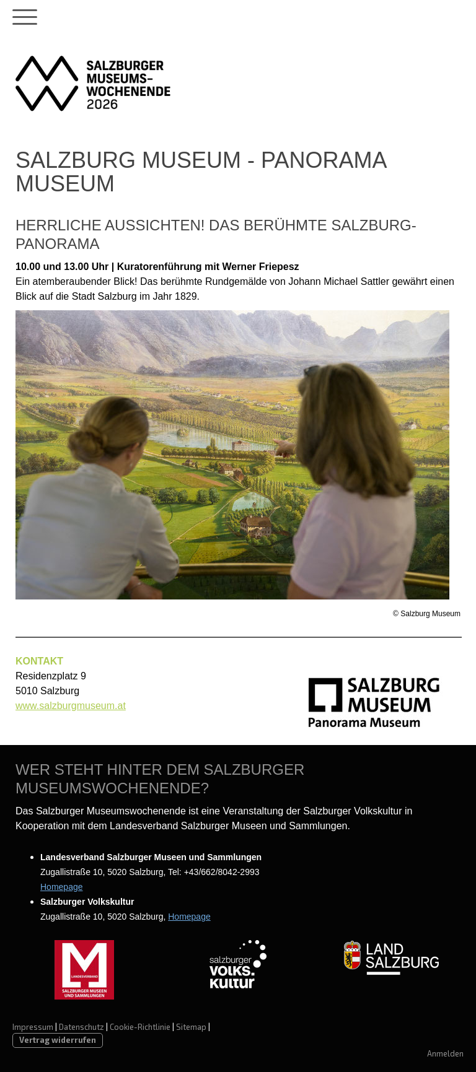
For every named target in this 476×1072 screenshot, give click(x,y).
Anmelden (445, 1053)
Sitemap (191, 1027)
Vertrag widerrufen (57, 1040)
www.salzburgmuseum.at (70, 705)
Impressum (32, 1027)
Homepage (61, 887)
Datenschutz (81, 1027)
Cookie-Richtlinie (140, 1027)
